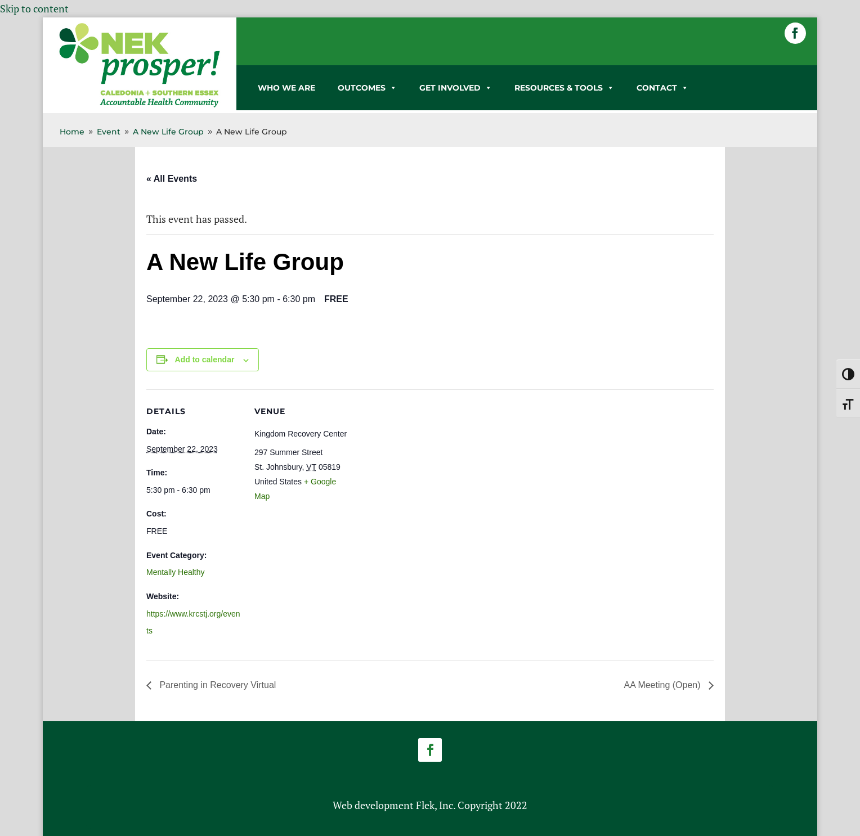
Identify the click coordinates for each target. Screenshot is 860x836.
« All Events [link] (171, 178)
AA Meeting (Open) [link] (663, 685)
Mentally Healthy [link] (175, 572)
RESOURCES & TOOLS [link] (564, 87)
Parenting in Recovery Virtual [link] (216, 685)
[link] (139, 105)
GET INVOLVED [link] (455, 87)
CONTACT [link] (662, 87)
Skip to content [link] (34, 8)
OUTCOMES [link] (367, 87)
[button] (795, 33)
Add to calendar (205, 359)
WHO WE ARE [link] (286, 88)
